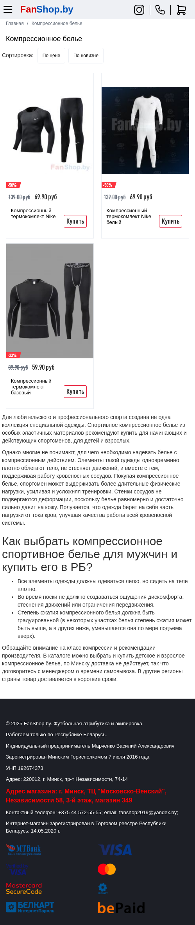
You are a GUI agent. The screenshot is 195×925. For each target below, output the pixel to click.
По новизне (85, 55)
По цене (51, 55)
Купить (75, 221)
